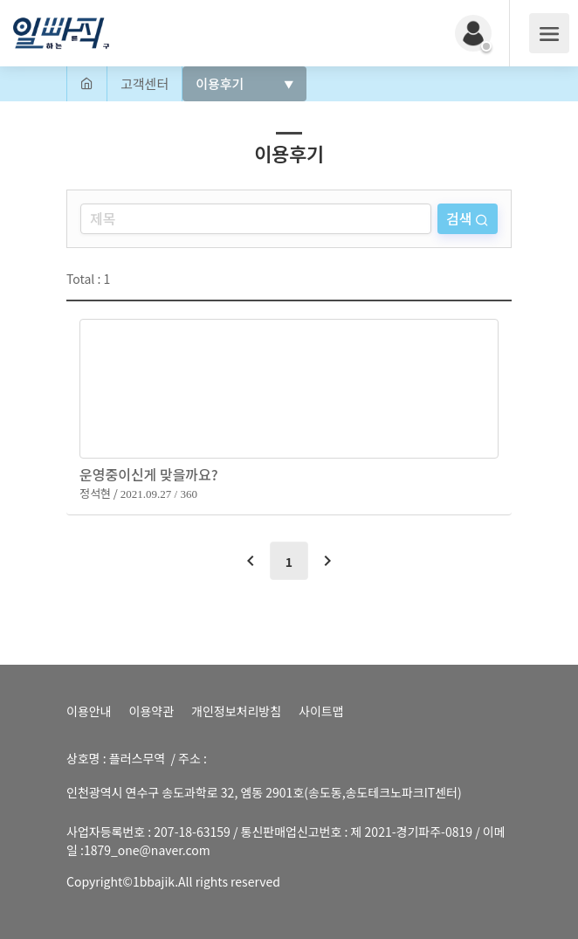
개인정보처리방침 (236, 711)
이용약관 (152, 711)
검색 (460, 218)
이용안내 (89, 711)
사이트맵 (321, 711)
